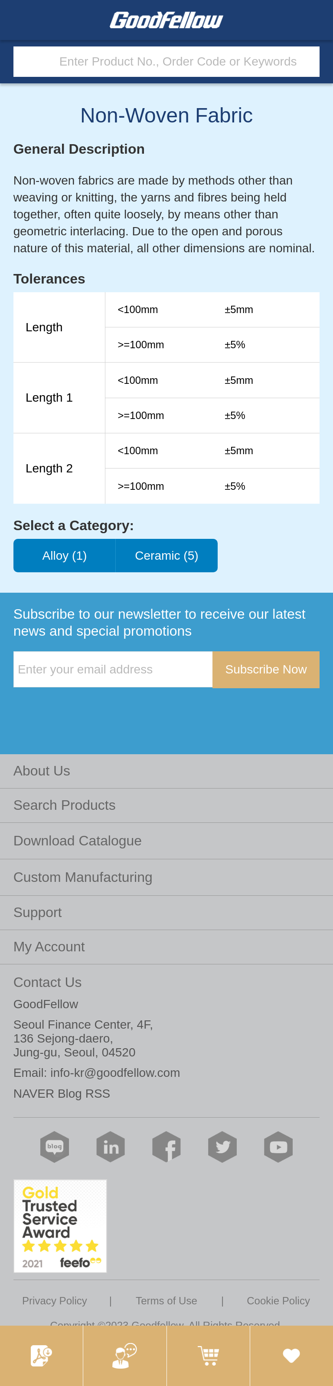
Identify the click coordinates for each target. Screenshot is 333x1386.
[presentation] (79, 706)
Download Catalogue (77, 840)
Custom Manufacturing (83, 877)
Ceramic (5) (166, 555)
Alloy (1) (64, 555)
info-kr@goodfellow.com (115, 1072)
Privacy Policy (54, 1301)
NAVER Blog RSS (62, 1093)
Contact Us (47, 982)
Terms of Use (166, 1301)
